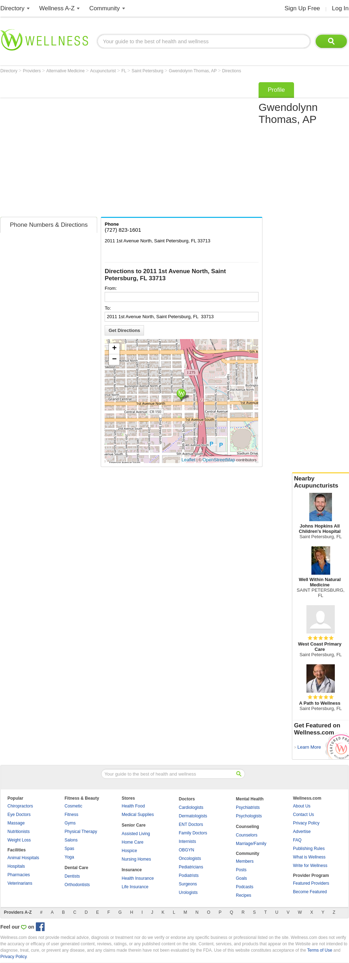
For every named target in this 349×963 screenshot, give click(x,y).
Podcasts (244, 886)
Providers (32, 70)
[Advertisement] (69, 147)
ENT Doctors (191, 824)
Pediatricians (191, 867)
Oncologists (190, 858)
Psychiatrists (248, 807)
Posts (241, 869)
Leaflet (188, 459)
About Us (301, 806)
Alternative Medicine (66, 70)
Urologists (188, 892)
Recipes (243, 895)
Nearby (320, 482)
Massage (16, 823)
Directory (12, 8)
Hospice (129, 850)
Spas (69, 848)
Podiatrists (189, 875)
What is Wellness (309, 857)
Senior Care (133, 825)
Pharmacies (18, 874)
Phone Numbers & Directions (49, 224)
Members (245, 861)
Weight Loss (19, 840)
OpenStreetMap (219, 459)
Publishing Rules (309, 848)
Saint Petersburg (148, 70)
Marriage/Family (251, 843)
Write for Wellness (310, 865)
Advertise (302, 831)
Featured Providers (311, 883)
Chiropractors (20, 806)
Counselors (246, 835)
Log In (340, 8)
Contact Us (303, 814)
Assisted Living (136, 833)
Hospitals (16, 866)
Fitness (71, 814)
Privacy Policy (306, 823)
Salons (71, 840)
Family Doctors (193, 832)
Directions (231, 70)
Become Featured (310, 891)
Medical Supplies (138, 814)
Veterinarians (19, 883)
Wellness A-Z (57, 8)
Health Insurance (138, 878)
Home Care (132, 842)
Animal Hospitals (23, 857)
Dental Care (76, 867)
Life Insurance (135, 886)
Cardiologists (191, 807)
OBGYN (186, 849)
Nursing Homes (136, 859)
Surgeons (188, 884)
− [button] (114, 359)
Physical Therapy (81, 831)
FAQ (297, 840)
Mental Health (250, 798)
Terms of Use (319, 950)
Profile (276, 89)
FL (124, 70)
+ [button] (114, 348)
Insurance (132, 869)
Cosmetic (73, 806)
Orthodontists (77, 884)
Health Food (133, 806)
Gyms (70, 823)
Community (104, 8)
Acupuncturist (103, 70)
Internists (187, 841)
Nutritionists (18, 831)
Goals (241, 878)
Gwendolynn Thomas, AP (193, 70)
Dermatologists (193, 815)
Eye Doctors (19, 814)
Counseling (247, 826)
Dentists (72, 876)
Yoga (69, 857)
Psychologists (249, 815)
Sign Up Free (302, 8)
